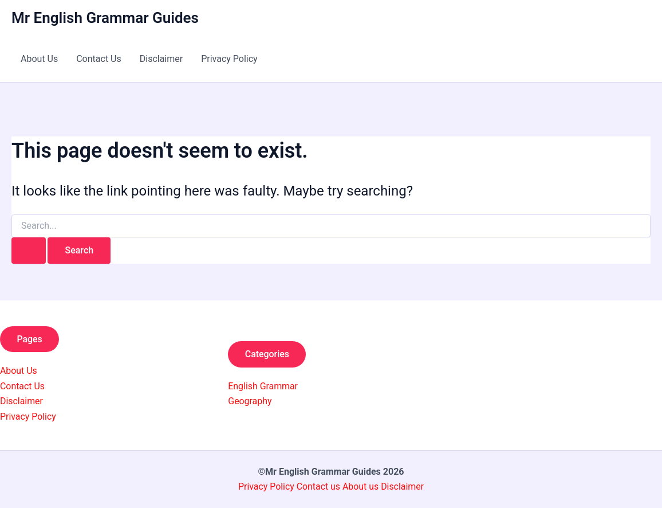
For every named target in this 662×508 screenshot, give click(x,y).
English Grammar (263, 386)
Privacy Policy (229, 58)
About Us (39, 58)
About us (360, 486)
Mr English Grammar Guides (105, 17)
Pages (30, 339)
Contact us (319, 486)
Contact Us (98, 58)
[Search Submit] (28, 250)
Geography (250, 401)
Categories (267, 354)
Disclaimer (161, 58)
